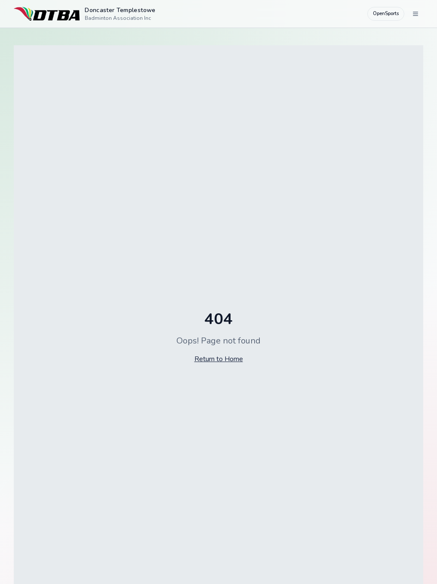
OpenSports (386, 13)
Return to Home (218, 359)
